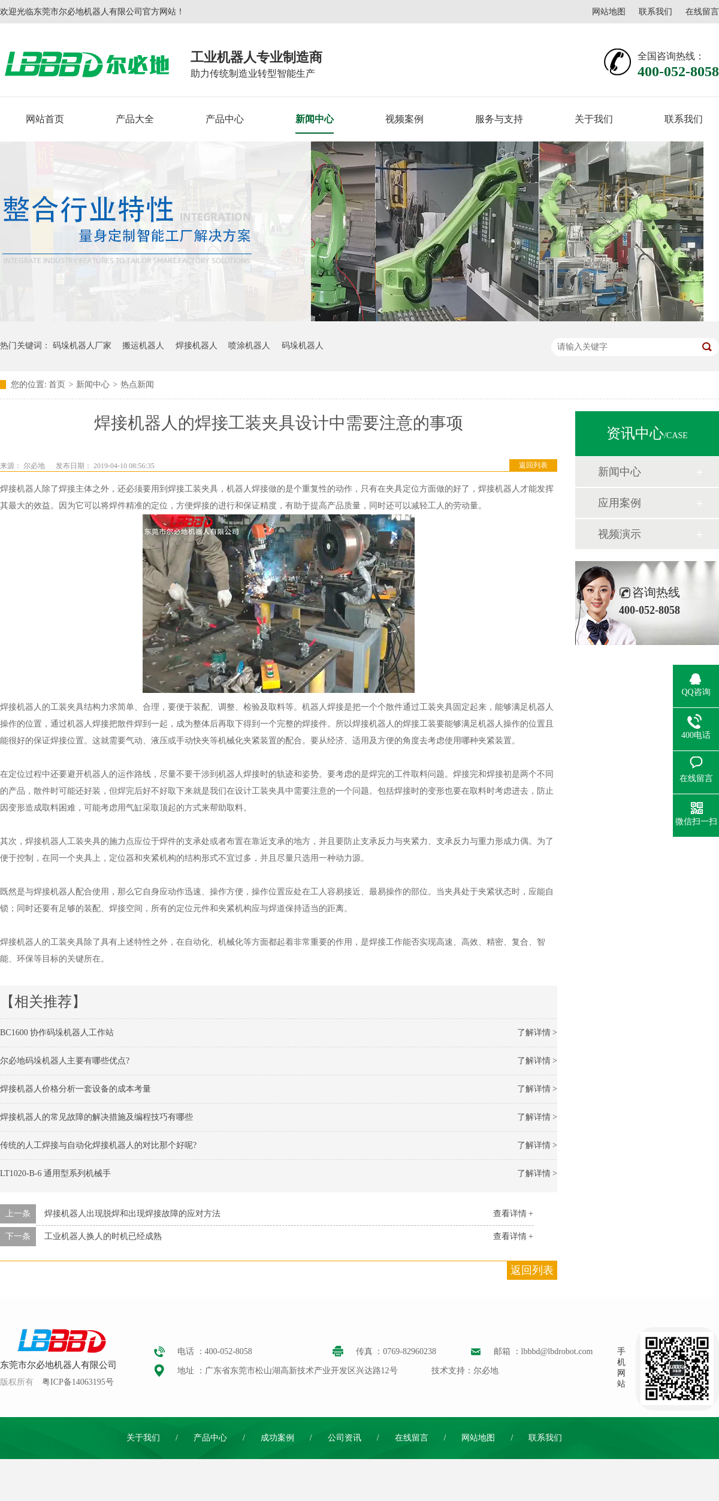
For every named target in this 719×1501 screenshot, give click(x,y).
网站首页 (45, 119)
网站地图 (609, 11)
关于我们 (594, 119)
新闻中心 (314, 119)
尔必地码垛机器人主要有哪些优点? (64, 1060)
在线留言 (702, 11)
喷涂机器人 (249, 345)
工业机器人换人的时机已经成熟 (103, 1236)
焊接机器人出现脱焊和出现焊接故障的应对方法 (132, 1213)
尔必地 (34, 466)
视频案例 (404, 119)
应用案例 (619, 503)
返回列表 (533, 465)
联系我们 (655, 11)
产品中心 (225, 119)
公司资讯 (344, 1437)
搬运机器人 (143, 345)
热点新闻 (137, 384)
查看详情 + (513, 1213)
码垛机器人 (303, 345)
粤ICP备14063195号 (78, 1382)
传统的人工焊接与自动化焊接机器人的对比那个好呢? (98, 1145)
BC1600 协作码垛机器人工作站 (57, 1032)
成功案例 (277, 1437)
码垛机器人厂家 (82, 345)
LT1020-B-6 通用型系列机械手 (55, 1173)
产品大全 (135, 119)
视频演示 (619, 534)
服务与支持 (499, 119)
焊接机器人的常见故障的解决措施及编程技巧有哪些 (96, 1117)
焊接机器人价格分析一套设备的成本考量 (75, 1088)
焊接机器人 (196, 345)
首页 (57, 384)
